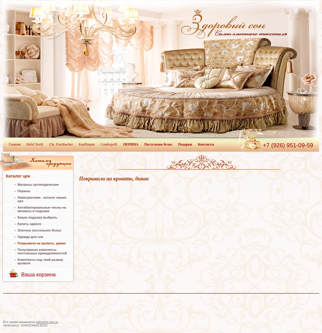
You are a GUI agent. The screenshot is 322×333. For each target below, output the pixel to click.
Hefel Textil (34, 144)
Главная (14, 144)
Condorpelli (108, 144)
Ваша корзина (38, 275)
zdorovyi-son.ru (47, 322)
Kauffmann (87, 144)
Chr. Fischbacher (61, 144)
